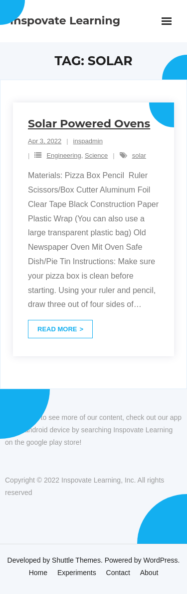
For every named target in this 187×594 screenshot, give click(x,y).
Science (96, 155)
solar (139, 155)
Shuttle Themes (76, 560)
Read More (57, 329)
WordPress (161, 560)
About (149, 573)
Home (38, 573)
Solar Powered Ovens (89, 123)
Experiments (76, 573)
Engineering (63, 155)
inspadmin (88, 141)
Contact (118, 573)
